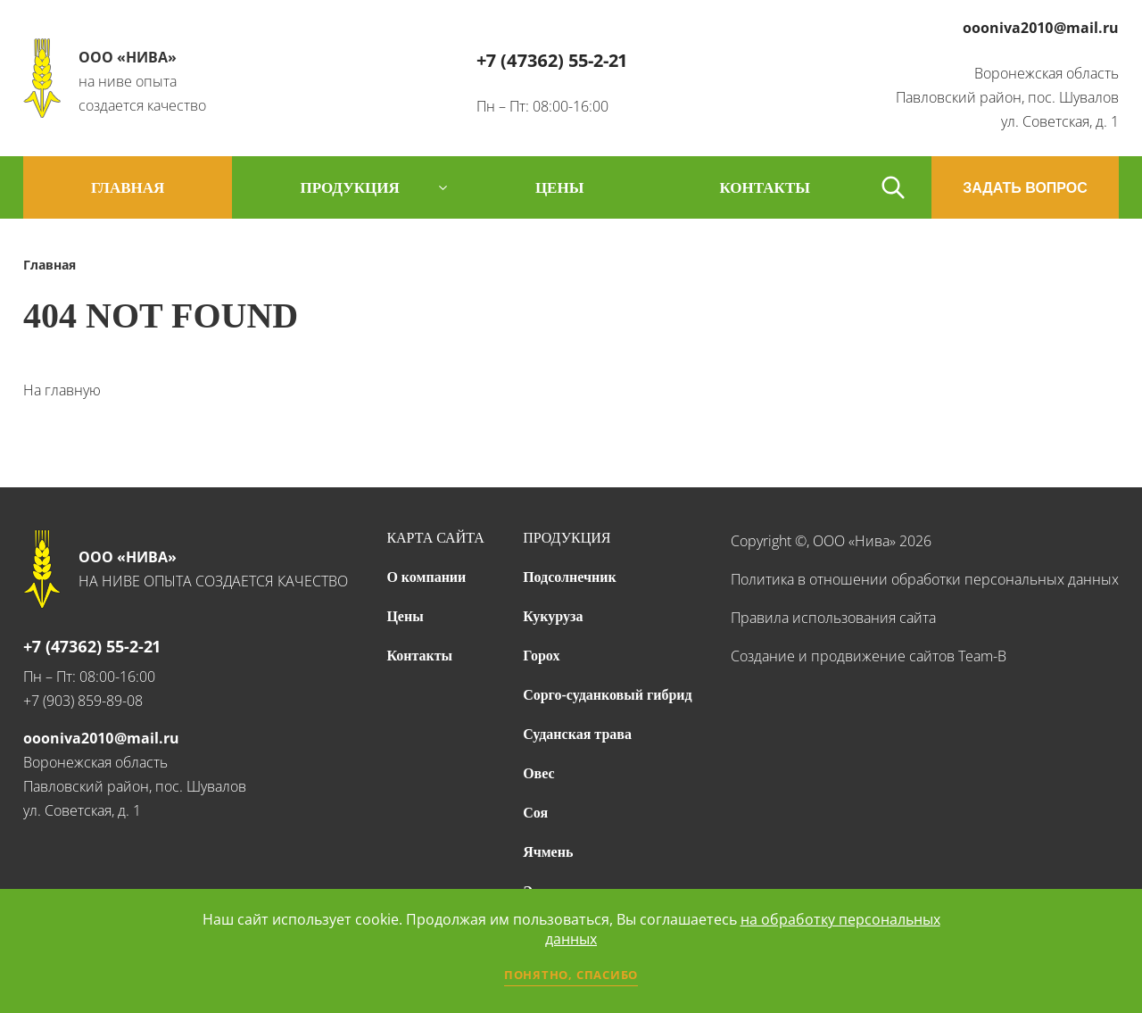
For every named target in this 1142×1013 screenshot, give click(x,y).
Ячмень (548, 851)
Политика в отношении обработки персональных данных (925, 579)
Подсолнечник (570, 577)
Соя (535, 812)
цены (559, 187)
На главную (62, 390)
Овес (538, 773)
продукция (349, 187)
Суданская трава (577, 734)
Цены (404, 616)
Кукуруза (553, 616)
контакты (764, 187)
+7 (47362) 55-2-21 (551, 60)
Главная (127, 187)
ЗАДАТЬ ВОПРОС (1025, 187)
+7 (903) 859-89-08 (83, 700)
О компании (426, 577)
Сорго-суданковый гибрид (607, 694)
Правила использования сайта (833, 617)
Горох (541, 655)
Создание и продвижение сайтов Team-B (868, 656)
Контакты (419, 655)
